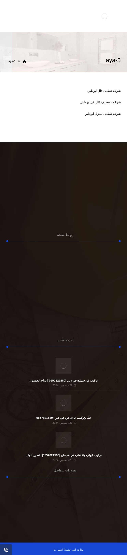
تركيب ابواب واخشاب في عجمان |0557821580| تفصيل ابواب (63, 455)
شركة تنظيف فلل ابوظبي (103, 90)
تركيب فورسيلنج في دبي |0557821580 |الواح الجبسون (63, 380)
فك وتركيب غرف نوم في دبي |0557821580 (63, 417)
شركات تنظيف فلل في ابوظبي (100, 102)
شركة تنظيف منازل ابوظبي (102, 113)
